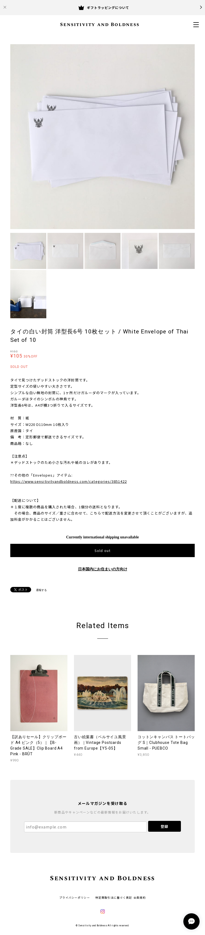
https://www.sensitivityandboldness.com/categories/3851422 (68, 481)
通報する (41, 590)
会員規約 (140, 897)
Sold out (102, 550)
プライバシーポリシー (74, 897)
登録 (164, 826)
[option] (102, 136)
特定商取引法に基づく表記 (113, 897)
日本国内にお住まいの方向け (102, 569)
